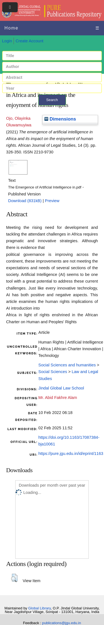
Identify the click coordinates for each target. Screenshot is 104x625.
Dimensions (60, 119)
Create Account (29, 41)
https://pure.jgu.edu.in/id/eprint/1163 (70, 453)
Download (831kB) (25, 200)
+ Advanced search (52, 108)
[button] (14, 578)
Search (52, 100)
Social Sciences (52, 371)
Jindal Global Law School (61, 388)
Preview (52, 200)
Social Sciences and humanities (67, 365)
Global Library (39, 608)
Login (7, 41)
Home (11, 28)
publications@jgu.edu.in (61, 623)
